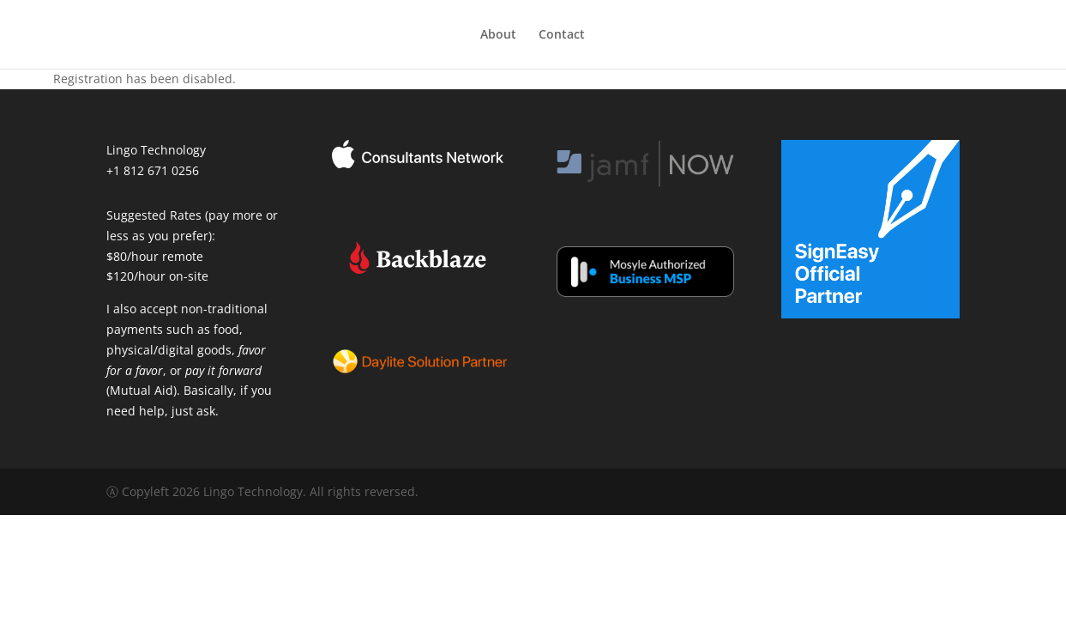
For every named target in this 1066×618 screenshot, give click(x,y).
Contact (562, 35)
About (498, 35)
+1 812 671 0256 (152, 170)
